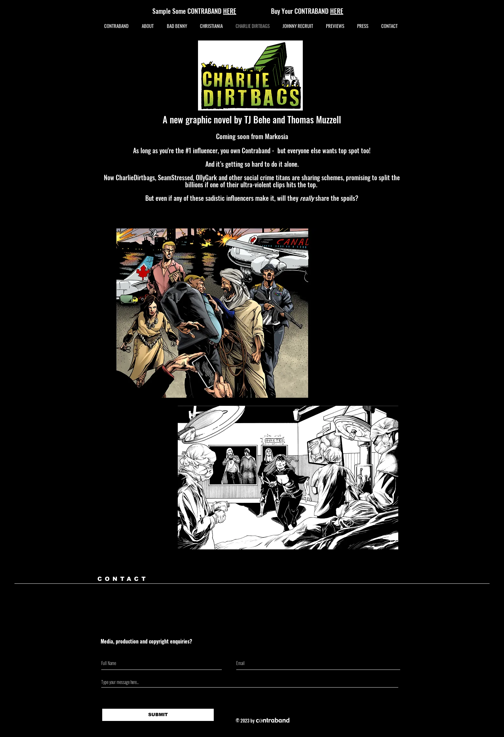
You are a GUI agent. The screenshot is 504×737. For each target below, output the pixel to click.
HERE (336, 11)
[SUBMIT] (158, 715)
